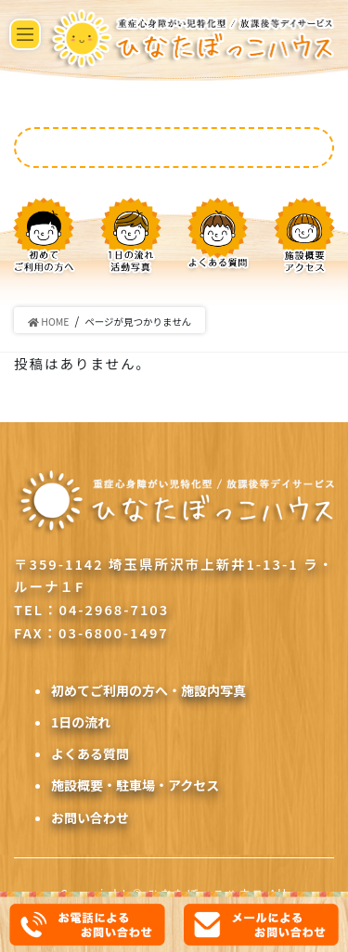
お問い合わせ (90, 817)
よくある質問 (90, 753)
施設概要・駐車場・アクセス (135, 785)
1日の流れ (80, 722)
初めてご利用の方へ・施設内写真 (148, 690)
